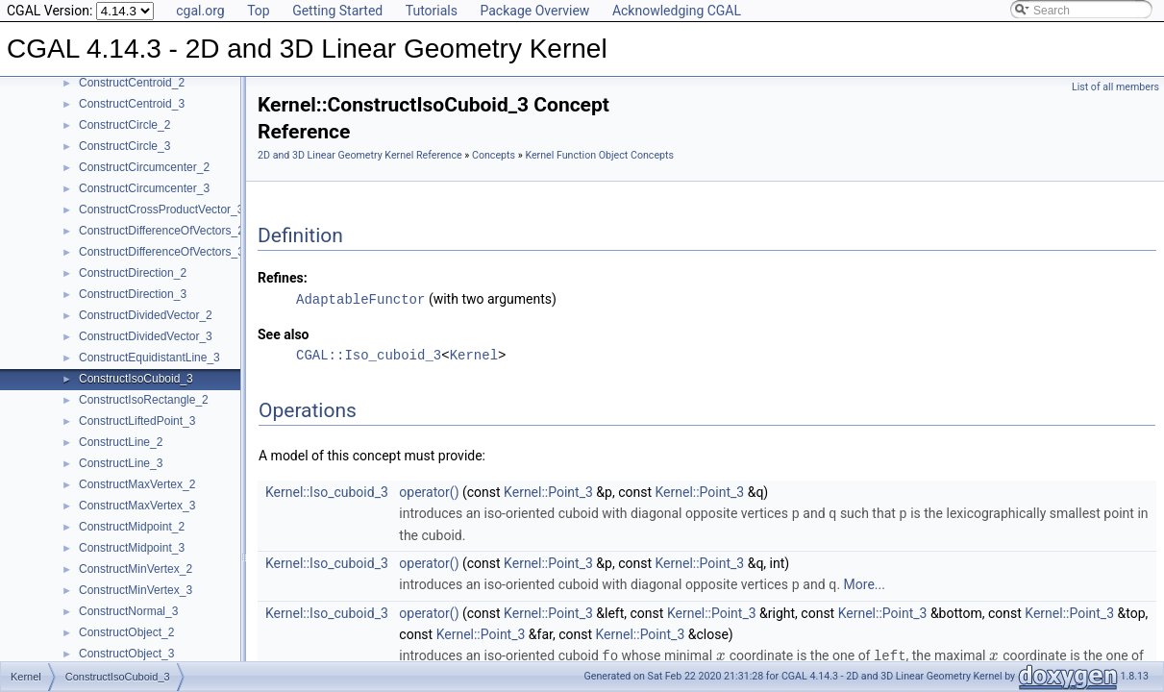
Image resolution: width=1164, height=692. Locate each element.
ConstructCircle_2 (124, 125)
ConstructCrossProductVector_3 (161, 209)
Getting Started (337, 10)
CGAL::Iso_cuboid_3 (368, 354)
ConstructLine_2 (120, 442)
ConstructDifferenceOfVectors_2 (161, 230)
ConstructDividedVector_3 (145, 336)
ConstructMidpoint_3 (132, 548)
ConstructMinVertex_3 (135, 590)
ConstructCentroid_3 (132, 104)
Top (258, 10)
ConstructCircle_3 (124, 146)
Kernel (474, 354)
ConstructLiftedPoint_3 (137, 421)
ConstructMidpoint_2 (132, 526)
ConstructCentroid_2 (132, 82)
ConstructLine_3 (120, 463)
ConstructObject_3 (126, 653)
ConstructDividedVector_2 (145, 315)
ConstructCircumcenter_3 (144, 188)
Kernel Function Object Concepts (599, 155)
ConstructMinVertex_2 (135, 569)
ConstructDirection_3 (132, 294)
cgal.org (200, 10)
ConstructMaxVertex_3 (137, 505)
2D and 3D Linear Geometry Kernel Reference (360, 155)
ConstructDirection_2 (132, 273)
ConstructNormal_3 (128, 611)
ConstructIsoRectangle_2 (144, 400)
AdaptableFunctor (360, 298)
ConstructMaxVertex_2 (137, 484)
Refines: (283, 277)
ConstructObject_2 (126, 632)
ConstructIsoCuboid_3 (136, 378)
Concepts (493, 155)
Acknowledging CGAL (676, 10)
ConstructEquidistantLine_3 (149, 357)
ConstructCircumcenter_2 (144, 167)
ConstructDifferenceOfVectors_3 (161, 252)
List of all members (1115, 87)
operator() (428, 491)
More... (864, 582)
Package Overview (534, 10)
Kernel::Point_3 (548, 491)
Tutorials (432, 10)
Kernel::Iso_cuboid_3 (326, 491)
